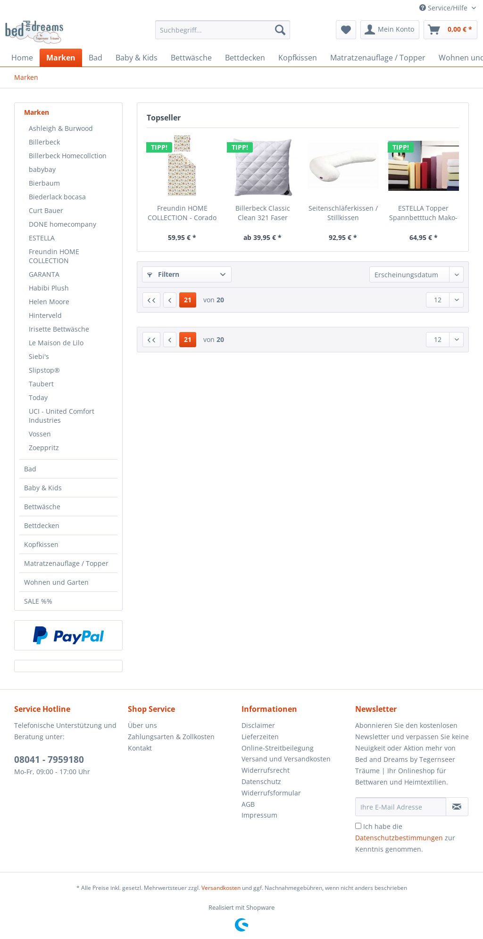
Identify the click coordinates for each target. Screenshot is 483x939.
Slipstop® (44, 370)
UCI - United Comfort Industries (61, 416)
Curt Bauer (46, 210)
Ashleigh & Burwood (61, 128)
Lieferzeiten (260, 736)
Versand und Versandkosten (286, 758)
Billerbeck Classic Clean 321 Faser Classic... (262, 213)
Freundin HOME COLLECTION (54, 256)
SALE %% (38, 601)
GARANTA (44, 274)
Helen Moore (49, 301)
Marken (36, 112)
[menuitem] (223, 34)
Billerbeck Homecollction (68, 155)
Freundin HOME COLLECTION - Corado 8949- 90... (182, 213)
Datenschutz (261, 781)
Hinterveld (45, 315)
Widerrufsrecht (266, 770)
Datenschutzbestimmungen (399, 837)
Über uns (142, 725)
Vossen (40, 433)
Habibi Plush (49, 287)
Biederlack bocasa (57, 196)
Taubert (41, 383)
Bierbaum (44, 183)
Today (38, 397)
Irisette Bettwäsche (59, 328)
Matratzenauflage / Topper (66, 563)
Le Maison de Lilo (56, 342)
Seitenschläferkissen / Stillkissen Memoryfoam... (343, 213)
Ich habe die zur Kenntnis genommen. (405, 838)
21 (188, 299)
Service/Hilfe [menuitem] (444, 7)
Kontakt (140, 747)
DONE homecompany (62, 224)
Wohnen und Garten (56, 582)
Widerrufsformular (271, 792)
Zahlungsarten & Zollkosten (171, 736)
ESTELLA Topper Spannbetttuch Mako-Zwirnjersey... (423, 213)
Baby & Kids (43, 487)
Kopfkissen (41, 544)
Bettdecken (41, 525)
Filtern (163, 274)
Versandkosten (221, 888)
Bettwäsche (42, 506)
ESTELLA (42, 237)
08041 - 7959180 (49, 759)
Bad (30, 468)
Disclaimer (258, 725)
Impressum (259, 815)
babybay (42, 169)
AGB (248, 804)
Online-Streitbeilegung (278, 747)
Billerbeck (44, 141)
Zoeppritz (44, 447)
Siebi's (39, 356)
